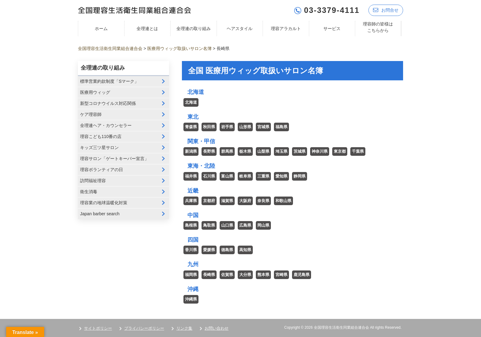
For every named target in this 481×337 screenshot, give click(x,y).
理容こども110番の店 (100, 136)
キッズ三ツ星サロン (99, 147)
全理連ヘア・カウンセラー (106, 125)
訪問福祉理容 (93, 180)
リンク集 (184, 328)
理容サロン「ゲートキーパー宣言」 (114, 158)
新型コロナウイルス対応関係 (108, 103)
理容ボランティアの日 (101, 169)
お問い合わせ (217, 328)
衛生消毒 (88, 191)
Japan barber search (99, 213)
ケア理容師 (91, 114)
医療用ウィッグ (95, 92)
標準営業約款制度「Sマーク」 (109, 81)
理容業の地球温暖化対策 (103, 202)
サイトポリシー (98, 328)
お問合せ (385, 10)
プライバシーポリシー (144, 328)
